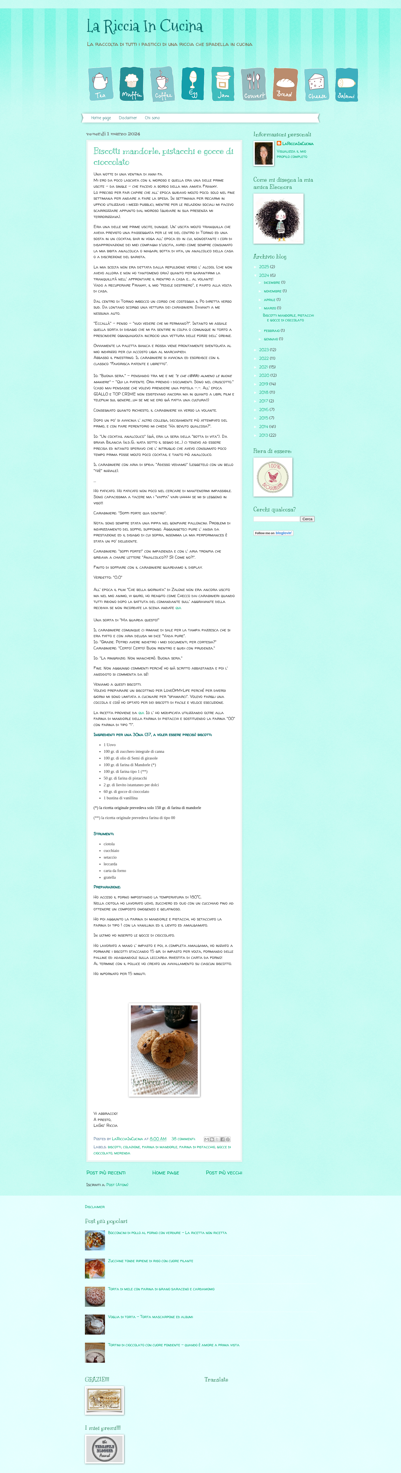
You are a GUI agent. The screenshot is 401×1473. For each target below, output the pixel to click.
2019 (264, 384)
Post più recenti (106, 1172)
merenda (122, 1153)
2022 (264, 358)
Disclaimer (128, 118)
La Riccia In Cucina (144, 26)
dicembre (272, 282)
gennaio (271, 338)
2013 (264, 435)
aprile (270, 299)
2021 (264, 367)
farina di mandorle (159, 1146)
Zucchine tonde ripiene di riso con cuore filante (150, 1260)
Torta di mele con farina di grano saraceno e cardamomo (161, 1288)
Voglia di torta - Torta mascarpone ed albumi (150, 1316)
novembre (273, 291)
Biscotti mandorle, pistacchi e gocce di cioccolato (288, 317)
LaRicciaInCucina (298, 143)
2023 (264, 349)
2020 (264, 375)
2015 (264, 418)
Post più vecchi (224, 1172)
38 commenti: (184, 1138)
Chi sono (152, 118)
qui (178, 607)
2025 (264, 266)
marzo (270, 308)
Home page (101, 118)
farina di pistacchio (197, 1146)
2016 (264, 409)
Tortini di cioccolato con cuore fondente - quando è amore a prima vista (173, 1344)
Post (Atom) (117, 1184)
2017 (264, 401)
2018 (264, 392)
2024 (264, 275)
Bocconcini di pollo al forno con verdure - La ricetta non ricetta (167, 1232)
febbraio (272, 330)
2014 (264, 426)
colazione (131, 1146)
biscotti (114, 1146)
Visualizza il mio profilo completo (292, 153)
